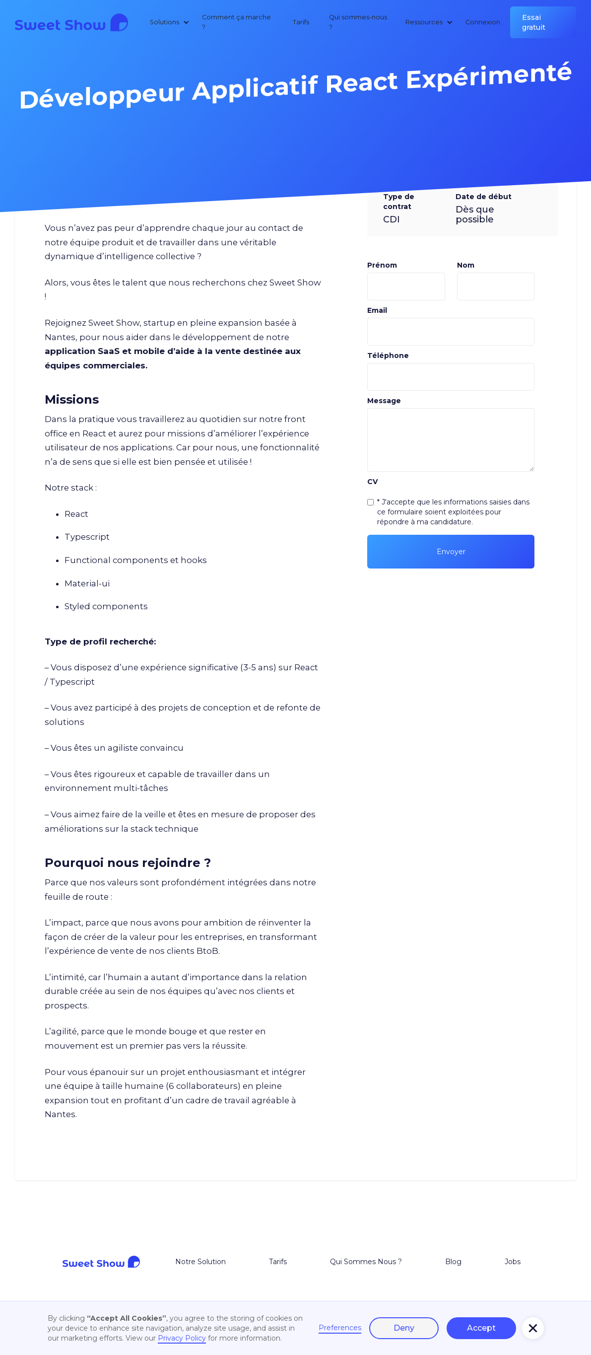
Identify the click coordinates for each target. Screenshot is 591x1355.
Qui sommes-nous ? (358, 22)
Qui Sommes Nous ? (366, 1261)
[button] (168, 22)
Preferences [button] (340, 1327)
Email (377, 310)
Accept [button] (481, 1328)
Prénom (382, 265)
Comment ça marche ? (236, 22)
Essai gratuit (533, 22)
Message (384, 400)
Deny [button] (404, 1328)
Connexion (482, 22)
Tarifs (301, 22)
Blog (453, 1261)
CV (372, 481)
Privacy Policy (182, 1338)
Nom (465, 265)
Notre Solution (200, 1261)
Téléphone (388, 355)
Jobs (513, 1261)
